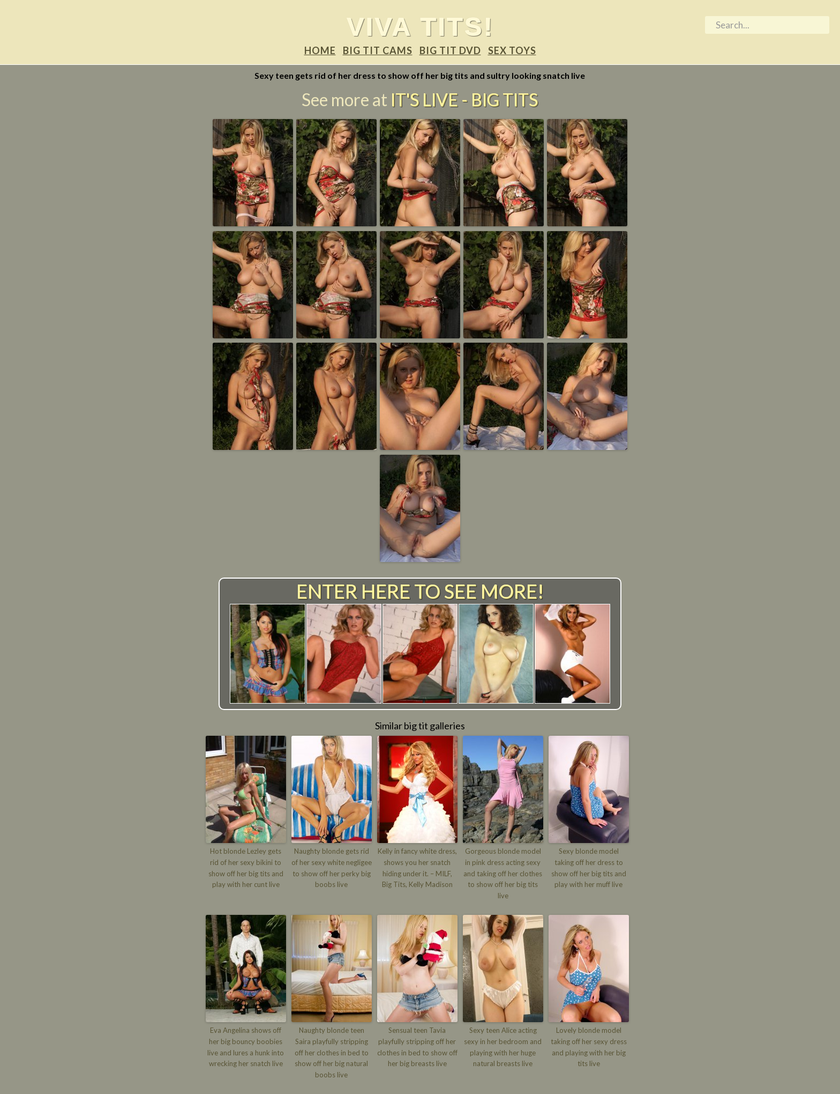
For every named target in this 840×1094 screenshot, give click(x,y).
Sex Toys (512, 50)
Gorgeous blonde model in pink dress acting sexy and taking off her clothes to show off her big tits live (502, 873)
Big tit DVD (450, 50)
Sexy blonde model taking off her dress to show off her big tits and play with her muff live (588, 868)
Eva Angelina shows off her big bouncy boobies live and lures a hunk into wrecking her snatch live (245, 1047)
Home (320, 50)
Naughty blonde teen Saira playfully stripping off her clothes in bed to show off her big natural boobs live (332, 1052)
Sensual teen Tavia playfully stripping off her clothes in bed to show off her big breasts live (417, 1047)
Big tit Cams (377, 50)
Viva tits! (420, 26)
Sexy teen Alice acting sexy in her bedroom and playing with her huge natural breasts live (503, 1047)
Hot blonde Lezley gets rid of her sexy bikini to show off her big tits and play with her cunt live (245, 868)
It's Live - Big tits (464, 99)
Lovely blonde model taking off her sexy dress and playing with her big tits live (589, 1047)
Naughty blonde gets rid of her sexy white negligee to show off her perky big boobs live (331, 868)
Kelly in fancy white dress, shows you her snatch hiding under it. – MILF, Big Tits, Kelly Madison (417, 868)
